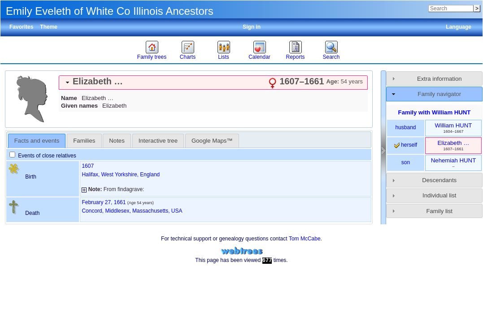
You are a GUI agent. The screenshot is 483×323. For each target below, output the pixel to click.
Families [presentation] (84, 140)
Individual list (439, 195)
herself (405, 145)
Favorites (21, 27)
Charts (188, 57)
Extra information (439, 78)
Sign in (252, 27)
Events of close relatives (42, 156)
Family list (439, 211)
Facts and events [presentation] (36, 140)
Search (330, 57)
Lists (223, 57)
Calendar (259, 57)
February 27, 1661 (104, 202)
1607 (88, 166)
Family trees (151, 57)
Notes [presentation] (116, 140)
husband (405, 127)
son (405, 162)
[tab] (213, 82)
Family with (434, 112)
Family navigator (439, 94)
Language (458, 27)
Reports (295, 57)
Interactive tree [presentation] (158, 140)
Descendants (439, 180)
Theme (48, 27)
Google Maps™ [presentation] (212, 140)
